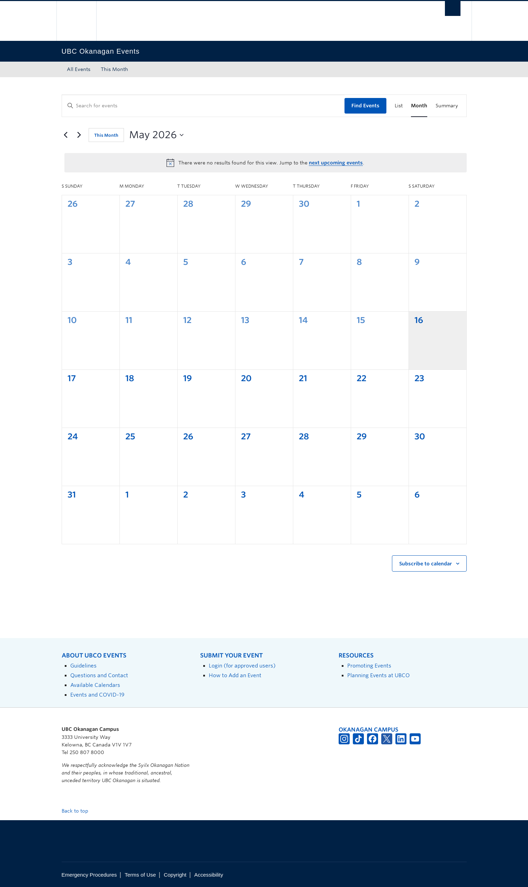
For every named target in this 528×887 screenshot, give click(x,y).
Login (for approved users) (242, 666)
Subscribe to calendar (425, 563)
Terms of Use (140, 875)
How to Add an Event (235, 675)
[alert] (265, 162)
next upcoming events (336, 162)
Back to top (78, 811)
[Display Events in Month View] (419, 106)
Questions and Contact (99, 675)
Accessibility (208, 875)
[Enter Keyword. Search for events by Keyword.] (203, 106)
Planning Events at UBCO (378, 675)
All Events (78, 69)
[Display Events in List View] (399, 106)
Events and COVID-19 (97, 695)
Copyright (175, 875)
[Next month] (79, 135)
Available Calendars (95, 685)
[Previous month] (66, 135)
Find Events (365, 105)
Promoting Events (369, 666)
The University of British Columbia (76, 21)
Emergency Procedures (89, 875)
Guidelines (83, 666)
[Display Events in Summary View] (447, 106)
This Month (114, 69)
